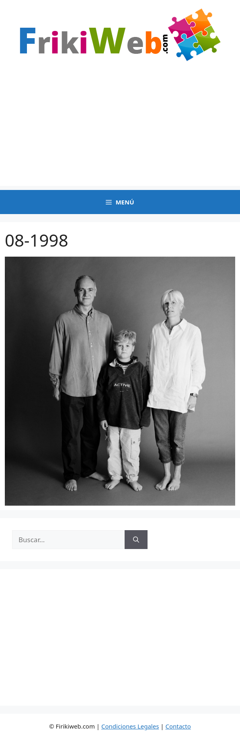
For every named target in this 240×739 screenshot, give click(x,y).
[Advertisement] (120, 129)
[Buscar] (136, 539)
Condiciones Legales (130, 726)
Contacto (178, 726)
